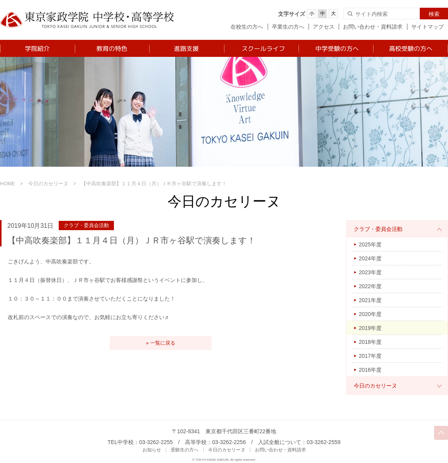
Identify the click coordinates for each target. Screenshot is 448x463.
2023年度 (370, 272)
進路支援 (186, 48)
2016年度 (370, 370)
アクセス (323, 27)
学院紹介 (37, 48)
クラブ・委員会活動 (378, 229)
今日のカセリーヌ (48, 183)
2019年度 (370, 328)
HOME (7, 183)
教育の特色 (112, 48)
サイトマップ (427, 27)
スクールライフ (261, 48)
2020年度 (370, 314)
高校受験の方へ (410, 48)
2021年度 (370, 300)
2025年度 (370, 244)
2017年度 (370, 356)
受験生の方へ (185, 450)
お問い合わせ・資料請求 (372, 27)
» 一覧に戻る (160, 343)
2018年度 (370, 342)
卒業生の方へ (288, 27)
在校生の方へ (247, 27)
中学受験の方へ (335, 48)
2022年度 (370, 286)
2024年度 (370, 258)
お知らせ (152, 450)
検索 (434, 14)
